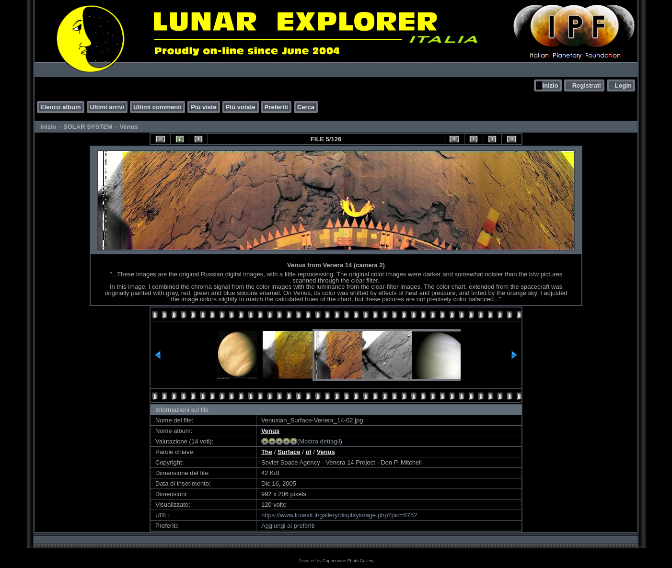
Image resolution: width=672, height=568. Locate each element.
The (266, 451)
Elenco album (60, 107)
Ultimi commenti (157, 107)
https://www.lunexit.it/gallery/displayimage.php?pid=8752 (339, 515)
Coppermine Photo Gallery (348, 560)
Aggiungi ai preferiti (287, 525)
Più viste (203, 107)
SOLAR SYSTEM (88, 126)
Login (623, 85)
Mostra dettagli (319, 441)
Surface (289, 451)
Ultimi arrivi (107, 107)
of (308, 451)
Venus (128, 126)
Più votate (240, 107)
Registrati (586, 85)
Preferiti (276, 107)
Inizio (550, 85)
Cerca (305, 107)
